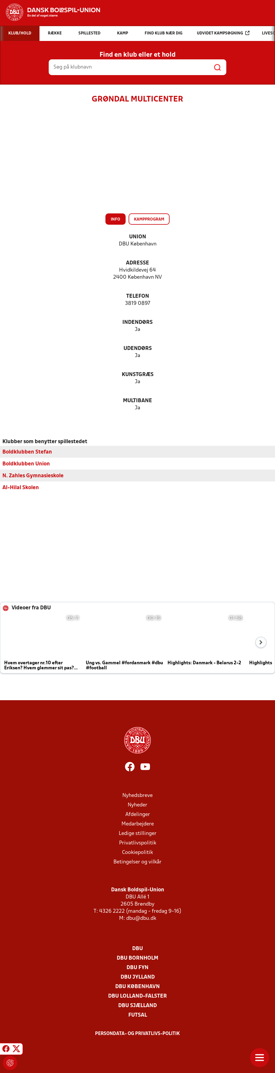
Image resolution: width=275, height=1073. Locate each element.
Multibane (137, 400)
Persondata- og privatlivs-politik (137, 1033)
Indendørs (137, 322)
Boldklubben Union (26, 463)
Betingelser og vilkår (137, 861)
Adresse (137, 263)
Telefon (137, 296)
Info (115, 219)
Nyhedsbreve (137, 795)
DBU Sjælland (137, 1005)
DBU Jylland (138, 977)
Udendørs (138, 348)
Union (137, 237)
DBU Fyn (137, 967)
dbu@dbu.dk (141, 918)
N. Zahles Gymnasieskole (33, 475)
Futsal (137, 1014)
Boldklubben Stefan (27, 451)
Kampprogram (149, 219)
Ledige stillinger (138, 833)
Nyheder (137, 804)
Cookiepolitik (137, 852)
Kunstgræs (138, 374)
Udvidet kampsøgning (223, 33)
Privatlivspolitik (137, 842)
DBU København (137, 986)
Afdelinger (137, 814)
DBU (137, 948)
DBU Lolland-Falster (137, 995)
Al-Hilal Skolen (20, 487)
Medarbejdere (137, 823)
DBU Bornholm (137, 958)
